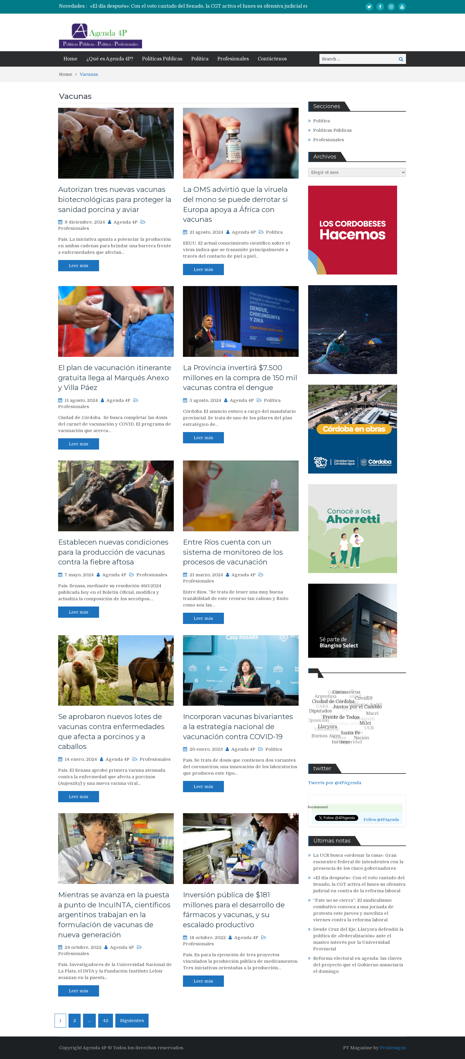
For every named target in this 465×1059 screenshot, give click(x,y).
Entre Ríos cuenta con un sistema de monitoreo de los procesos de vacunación (233, 552)
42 (105, 1020)
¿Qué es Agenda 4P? (109, 59)
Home (70, 59)
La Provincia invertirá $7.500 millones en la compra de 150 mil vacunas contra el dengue (240, 377)
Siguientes (132, 1020)
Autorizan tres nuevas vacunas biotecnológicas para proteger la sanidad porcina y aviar (114, 199)
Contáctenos (272, 59)
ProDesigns (393, 1047)
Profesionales (233, 59)
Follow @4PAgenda (381, 820)
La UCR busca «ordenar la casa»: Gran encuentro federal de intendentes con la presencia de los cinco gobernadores (358, 862)
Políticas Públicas (162, 59)
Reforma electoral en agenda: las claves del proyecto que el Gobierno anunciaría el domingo (358, 965)
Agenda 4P (126, 222)
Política (199, 59)
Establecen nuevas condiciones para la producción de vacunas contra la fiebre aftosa (113, 552)
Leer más (78, 265)
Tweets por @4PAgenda (334, 782)
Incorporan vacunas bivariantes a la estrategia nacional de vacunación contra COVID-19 (238, 726)
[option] (212, 6)
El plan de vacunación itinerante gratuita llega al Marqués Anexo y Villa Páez (114, 377)
